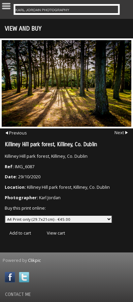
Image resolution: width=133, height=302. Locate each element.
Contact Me (18, 294)
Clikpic (34, 260)
